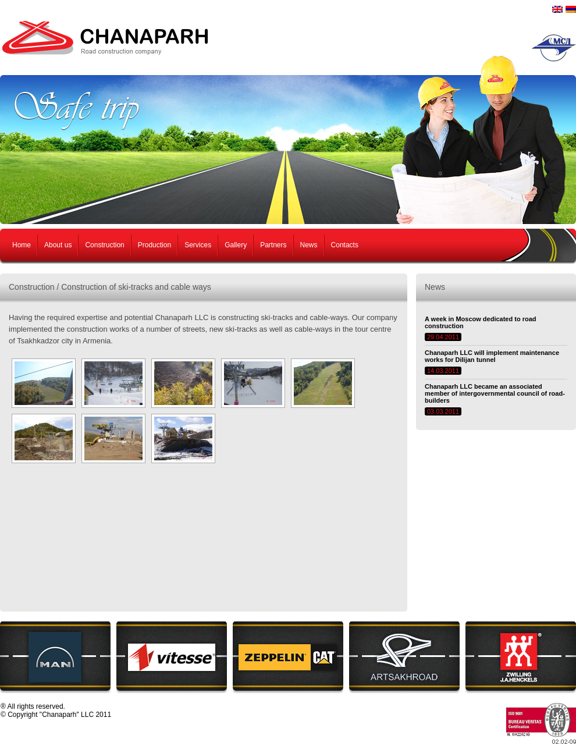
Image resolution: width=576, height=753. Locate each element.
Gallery (236, 245)
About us (58, 245)
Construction (104, 245)
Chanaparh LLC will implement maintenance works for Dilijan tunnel (492, 356)
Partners (273, 245)
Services (197, 245)
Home (21, 245)
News (309, 245)
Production (154, 245)
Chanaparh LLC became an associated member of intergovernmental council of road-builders (495, 393)
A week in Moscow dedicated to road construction (480, 322)
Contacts (344, 245)
